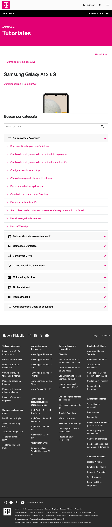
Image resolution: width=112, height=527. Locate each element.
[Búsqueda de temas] (56, 126)
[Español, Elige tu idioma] (101, 55)
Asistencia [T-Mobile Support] (8, 27)
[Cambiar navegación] (101, 13)
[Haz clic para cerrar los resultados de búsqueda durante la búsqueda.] (102, 126)
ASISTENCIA (9, 13)
